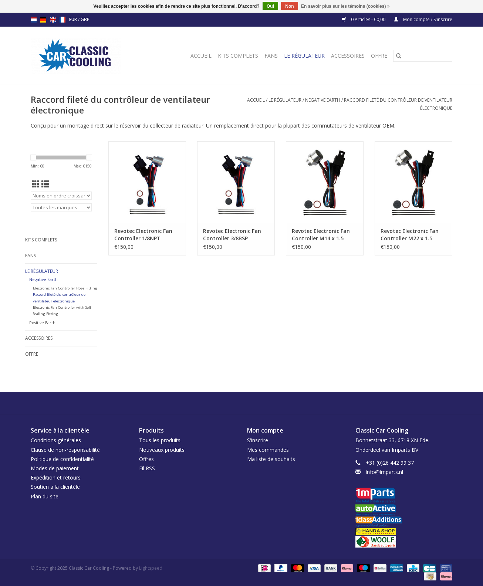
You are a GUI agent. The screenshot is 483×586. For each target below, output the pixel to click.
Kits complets (238, 55)
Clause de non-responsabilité (65, 449)
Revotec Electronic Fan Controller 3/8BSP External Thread (232, 234)
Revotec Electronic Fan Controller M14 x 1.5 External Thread (321, 234)
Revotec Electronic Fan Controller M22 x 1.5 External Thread (410, 234)
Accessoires (348, 55)
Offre (379, 55)
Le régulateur (304, 55)
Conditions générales (56, 440)
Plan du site (44, 496)
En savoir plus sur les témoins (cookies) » (345, 6)
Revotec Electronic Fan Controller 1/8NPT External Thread (143, 234)
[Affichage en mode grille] (36, 184)
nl (34, 20)
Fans (271, 55)
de (43, 20)
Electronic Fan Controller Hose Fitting (65, 288)
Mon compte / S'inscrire (423, 19)
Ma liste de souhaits (271, 459)
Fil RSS (147, 468)
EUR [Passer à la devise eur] (73, 19)
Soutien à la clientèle (55, 486)
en (53, 20)
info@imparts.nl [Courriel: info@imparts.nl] (384, 471)
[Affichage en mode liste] (45, 184)
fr (62, 20)
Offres (146, 459)
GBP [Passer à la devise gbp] (85, 19)
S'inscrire (257, 440)
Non (289, 6)
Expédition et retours (56, 477)
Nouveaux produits (162, 449)
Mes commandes (268, 449)
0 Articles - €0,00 (364, 19)
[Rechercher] (422, 56)
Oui (270, 6)
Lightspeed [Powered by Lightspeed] (150, 568)
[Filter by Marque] (61, 207)
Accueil (201, 55)
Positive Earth (42, 322)
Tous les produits (159, 440)
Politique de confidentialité (62, 459)
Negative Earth (322, 100)
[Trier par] (61, 196)
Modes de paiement (55, 468)
